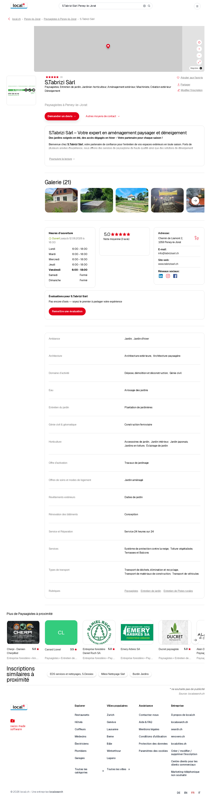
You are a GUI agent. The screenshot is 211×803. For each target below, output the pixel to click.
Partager (183, 84)
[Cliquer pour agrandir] (61, 200)
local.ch (16, 19)
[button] (105, 46)
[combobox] (62, 116)
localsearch (56, 792)
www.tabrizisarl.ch (168, 264)
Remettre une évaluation (67, 311)
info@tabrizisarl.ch (168, 253)
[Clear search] (144, 6)
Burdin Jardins (141, 674)
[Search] (149, 6)
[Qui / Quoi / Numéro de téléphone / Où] (102, 5)
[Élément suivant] (195, 201)
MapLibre (194, 68)
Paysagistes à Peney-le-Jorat (60, 19)
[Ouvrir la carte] (196, 238)
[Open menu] (197, 6)
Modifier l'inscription (189, 90)
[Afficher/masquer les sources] (201, 68)
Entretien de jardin (151, 591)
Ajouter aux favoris (192, 77)
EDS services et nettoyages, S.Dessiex (71, 674)
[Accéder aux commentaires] (54, 77)
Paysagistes (131, 591)
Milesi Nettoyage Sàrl (113, 674)
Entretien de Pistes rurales (178, 591)
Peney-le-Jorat (32, 19)
